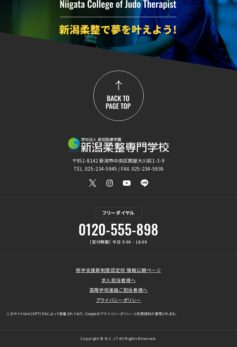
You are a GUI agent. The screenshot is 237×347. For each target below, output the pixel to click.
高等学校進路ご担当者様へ (118, 290)
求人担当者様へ (118, 280)
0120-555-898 (118, 229)
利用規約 (144, 313)
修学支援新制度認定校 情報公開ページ (118, 270)
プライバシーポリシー (118, 300)
